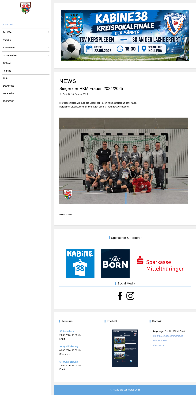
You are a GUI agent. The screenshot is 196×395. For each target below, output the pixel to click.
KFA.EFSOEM (160, 340)
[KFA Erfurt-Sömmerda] (25, 8)
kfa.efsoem (158, 345)
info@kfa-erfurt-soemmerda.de (168, 336)
